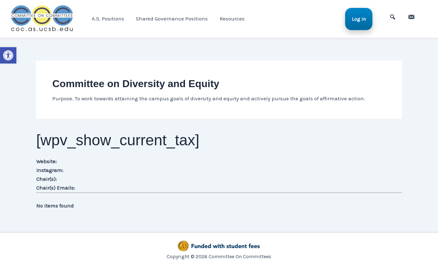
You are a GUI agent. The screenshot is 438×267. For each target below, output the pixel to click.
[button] (8, 55)
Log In (361, 19)
